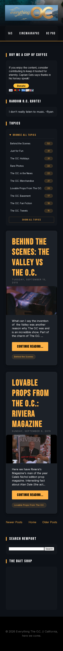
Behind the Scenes (23, 356)
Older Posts (49, 522)
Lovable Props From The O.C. (29, 505)
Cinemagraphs (29, 33)
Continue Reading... (30, 346)
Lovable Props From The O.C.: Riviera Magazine (30, 404)
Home (32, 522)
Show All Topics (31, 219)
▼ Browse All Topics (22, 135)
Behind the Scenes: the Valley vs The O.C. (30, 257)
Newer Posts (14, 522)
